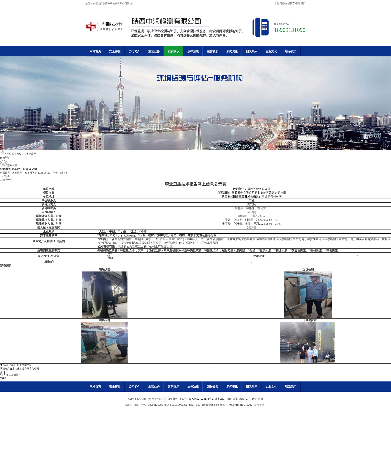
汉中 (247, 398)
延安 (254, 398)
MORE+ (4, 378)
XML (250, 404)
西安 (235, 398)
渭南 (260, 398)
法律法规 (193, 51)
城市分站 (220, 398)
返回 (4, 158)
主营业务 (154, 51)
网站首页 (95, 51)
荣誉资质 (212, 51)
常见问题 (279, 3)
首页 (18, 153)
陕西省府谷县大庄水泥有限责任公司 (19, 368)
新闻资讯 (232, 51)
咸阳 (241, 398)
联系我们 (300, 3)
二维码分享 (6, 179)
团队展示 (251, 51)
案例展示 (173, 51)
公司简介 (134, 51)
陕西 (229, 398)
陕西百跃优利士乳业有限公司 (16, 365)
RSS (243, 404)
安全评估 (115, 51)
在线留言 (290, 3)
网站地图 (234, 404)
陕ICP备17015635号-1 (201, 398)
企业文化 (271, 51)
